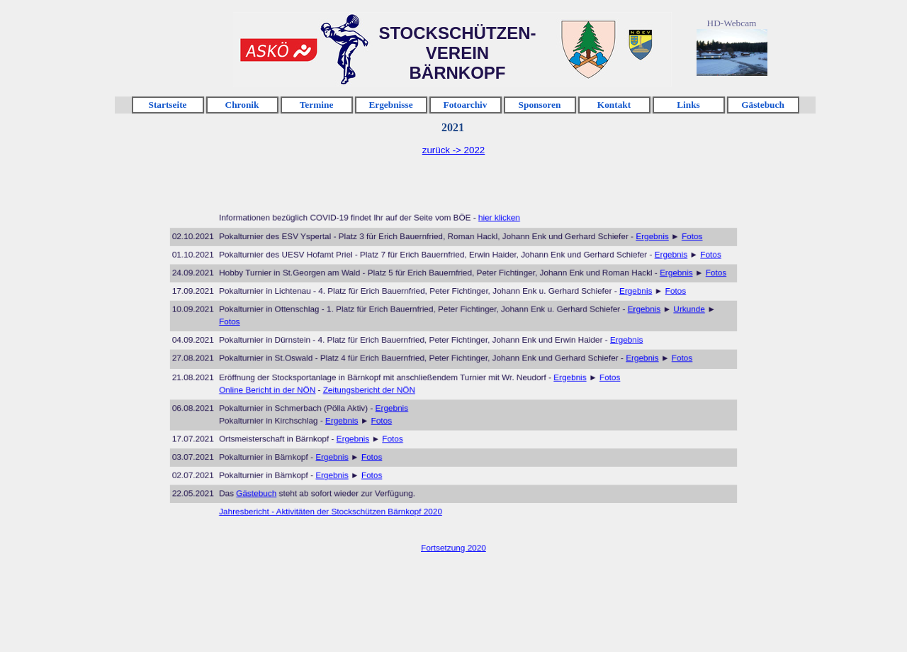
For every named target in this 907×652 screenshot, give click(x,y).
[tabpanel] (453, 150)
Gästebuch (762, 104)
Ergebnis (632, 250)
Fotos (667, 250)
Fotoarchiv (466, 104)
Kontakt (614, 104)
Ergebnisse (390, 104)
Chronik (242, 104)
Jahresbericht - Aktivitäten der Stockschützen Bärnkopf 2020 (343, 497)
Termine (317, 104)
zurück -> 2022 (453, 150)
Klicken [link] (278, 50)
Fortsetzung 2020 (453, 530)
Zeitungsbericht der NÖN (377, 388)
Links (688, 104)
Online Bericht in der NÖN (286, 388)
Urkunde (665, 315)
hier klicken (494, 233)
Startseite (167, 104)
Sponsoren (540, 104)
